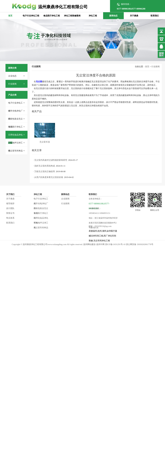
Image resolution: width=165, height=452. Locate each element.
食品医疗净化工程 (51, 16)
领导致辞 (10, 203)
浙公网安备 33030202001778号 (139, 244)
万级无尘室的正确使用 (44, 171)
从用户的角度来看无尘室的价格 (48, 177)
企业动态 (12, 76)
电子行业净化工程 (31, 16)
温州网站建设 (89, 244)
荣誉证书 (10, 213)
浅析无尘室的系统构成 (44, 166)
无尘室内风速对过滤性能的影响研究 (50, 160)
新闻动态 (113, 16)
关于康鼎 (134, 16)
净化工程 (93, 16)
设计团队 (10, 208)
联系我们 (155, 16)
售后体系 (10, 218)
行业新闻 (12, 84)
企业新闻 (65, 199)
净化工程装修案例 (72, 16)
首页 (10, 16)
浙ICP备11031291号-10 (115, 244)
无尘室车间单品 (15, 151)
